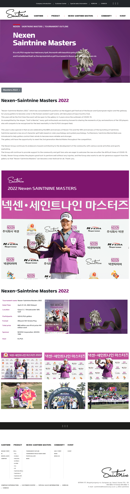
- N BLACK (16, 458)
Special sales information (78, 3)
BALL (15, 451)
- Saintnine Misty (18, 471)
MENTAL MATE (5, 456)
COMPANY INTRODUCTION (10, 485)
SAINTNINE (38, 16)
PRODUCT (55, 16)
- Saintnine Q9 (17, 475)
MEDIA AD (57, 456)
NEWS (27, 458)
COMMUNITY (106, 16)
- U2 (14, 468)
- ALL (15, 453)
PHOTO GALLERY (31, 456)
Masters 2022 (10, 90)
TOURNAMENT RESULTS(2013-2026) (36, 453)
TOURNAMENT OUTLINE (32, 451)
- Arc (14, 466)
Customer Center (60, 3)
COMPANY (4, 458)
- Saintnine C (17, 478)
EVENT (123, 16)
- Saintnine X (17, 473)
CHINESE (104, 3)
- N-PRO (15, 463)
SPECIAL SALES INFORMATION (49, 485)
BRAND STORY (5, 451)
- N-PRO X (16, 461)
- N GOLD (16, 456)
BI (1, 453)
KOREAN (94, 3)
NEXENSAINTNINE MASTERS (80, 16)
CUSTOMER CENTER (28, 485)
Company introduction (43, 3)
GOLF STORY (57, 451)
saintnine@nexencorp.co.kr (105, 487)
